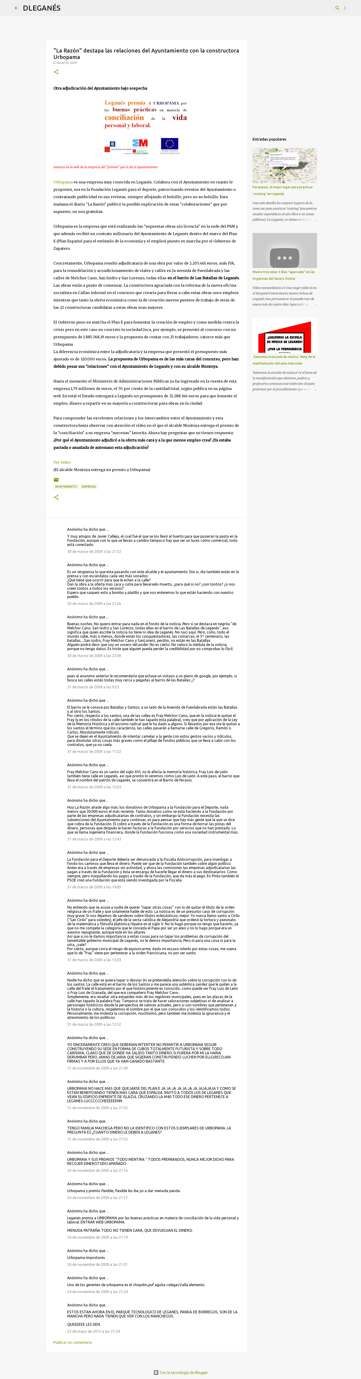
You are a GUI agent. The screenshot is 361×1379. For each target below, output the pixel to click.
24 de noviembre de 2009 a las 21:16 (97, 1170)
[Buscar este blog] (323, 8)
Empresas (89, 486)
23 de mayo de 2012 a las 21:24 (93, 1331)
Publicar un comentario (72, 1342)
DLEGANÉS (42, 8)
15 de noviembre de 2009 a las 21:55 (97, 1139)
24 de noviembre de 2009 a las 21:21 (97, 1264)
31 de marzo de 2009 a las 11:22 (94, 751)
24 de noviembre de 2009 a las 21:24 (97, 1292)
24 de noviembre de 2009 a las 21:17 (97, 1198)
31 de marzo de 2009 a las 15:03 (94, 960)
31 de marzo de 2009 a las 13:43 (94, 839)
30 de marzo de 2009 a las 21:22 (94, 551)
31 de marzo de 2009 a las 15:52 (94, 1024)
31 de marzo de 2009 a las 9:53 (93, 687)
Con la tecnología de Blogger (180, 1372)
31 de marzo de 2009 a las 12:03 (94, 787)
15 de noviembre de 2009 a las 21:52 (97, 1108)
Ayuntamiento (66, 486)
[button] (56, 72)
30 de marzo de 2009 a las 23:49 (94, 656)
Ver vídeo (62, 462)
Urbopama (63, 182)
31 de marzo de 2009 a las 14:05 (94, 887)
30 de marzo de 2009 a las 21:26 (94, 603)
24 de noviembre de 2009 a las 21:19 (97, 1237)
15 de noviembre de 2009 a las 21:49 (97, 1068)
